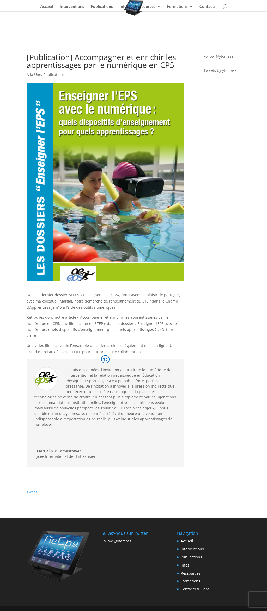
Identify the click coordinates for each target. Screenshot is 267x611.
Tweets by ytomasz (220, 70)
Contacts (207, 6)
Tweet (32, 492)
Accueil (46, 6)
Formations (177, 6)
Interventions (72, 6)
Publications (102, 6)
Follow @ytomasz (218, 56)
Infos (124, 6)
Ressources (145, 6)
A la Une (34, 74)
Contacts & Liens (195, 589)
